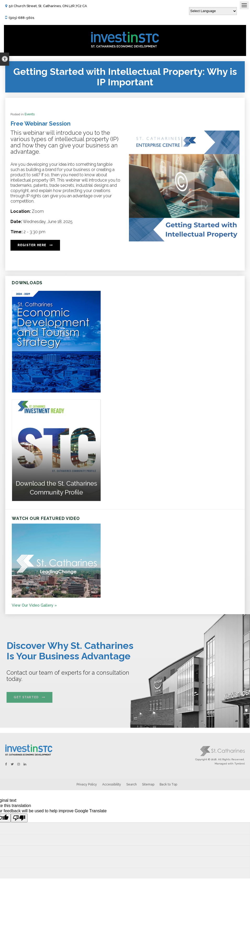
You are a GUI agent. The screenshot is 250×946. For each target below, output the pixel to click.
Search (131, 784)
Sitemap (148, 784)
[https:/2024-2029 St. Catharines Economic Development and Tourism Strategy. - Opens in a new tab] (56, 391)
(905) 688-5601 (22, 18)
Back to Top (168, 784)
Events (30, 114)
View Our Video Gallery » (34, 605)
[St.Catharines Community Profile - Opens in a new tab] (56, 500)
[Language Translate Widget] (213, 11)
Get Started (26, 697)
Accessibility (111, 784)
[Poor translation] (19, 818)
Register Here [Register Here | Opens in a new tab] (32, 245)
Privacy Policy (87, 784)
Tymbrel (239, 763)
